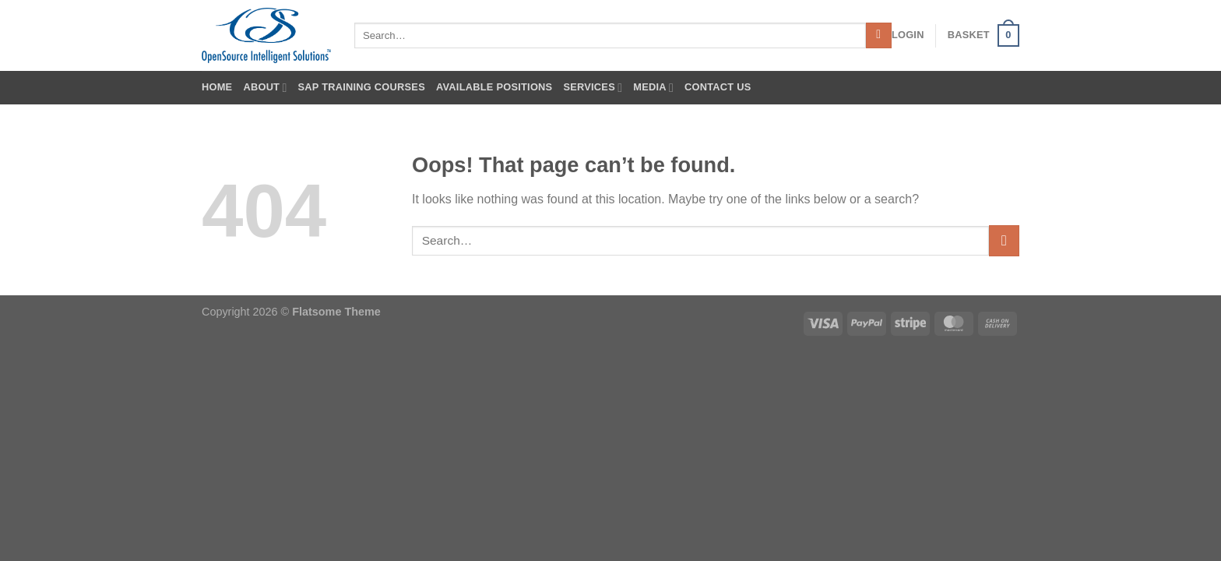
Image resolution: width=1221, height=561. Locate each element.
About (265, 87)
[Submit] (879, 36)
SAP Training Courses (361, 87)
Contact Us (717, 87)
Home (217, 87)
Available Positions (494, 87)
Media (653, 87)
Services (592, 87)
